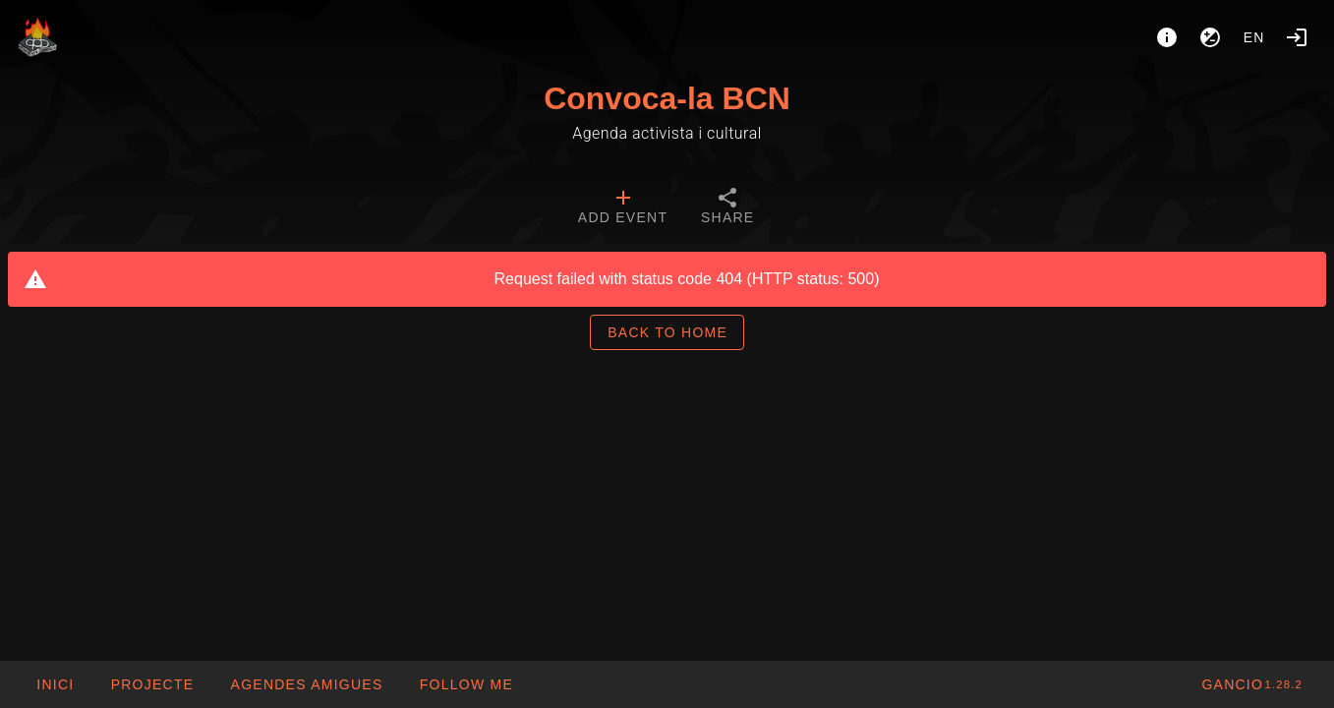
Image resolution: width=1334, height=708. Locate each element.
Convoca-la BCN (667, 98)
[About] (1167, 37)
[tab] (622, 208)
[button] (305, 684)
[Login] (1296, 37)
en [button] (1254, 37)
